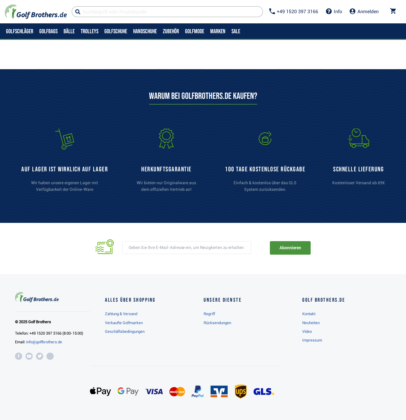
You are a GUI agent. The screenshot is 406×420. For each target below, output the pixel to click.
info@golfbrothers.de (44, 342)
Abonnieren (290, 247)
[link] (265, 163)
